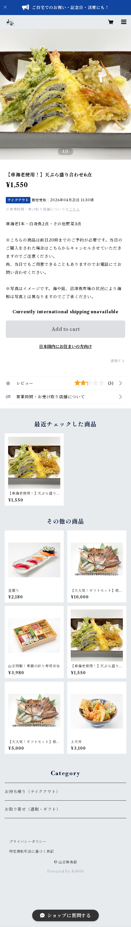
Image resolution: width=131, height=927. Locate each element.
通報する (117, 361)
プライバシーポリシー (27, 841)
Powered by (65, 871)
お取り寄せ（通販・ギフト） (32, 809)
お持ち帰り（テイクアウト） (32, 791)
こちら (74, 209)
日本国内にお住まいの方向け (65, 346)
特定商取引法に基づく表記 (31, 851)
